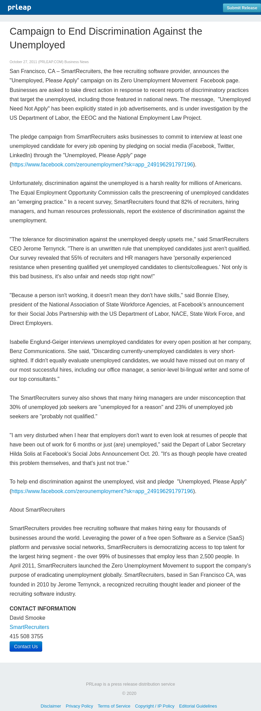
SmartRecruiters (29, 627)
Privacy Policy (79, 706)
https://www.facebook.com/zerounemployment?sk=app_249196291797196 (102, 164)
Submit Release (242, 7)
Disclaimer (50, 706)
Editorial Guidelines (198, 706)
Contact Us (26, 646)
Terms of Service (114, 706)
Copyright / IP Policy (155, 706)
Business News (76, 62)
